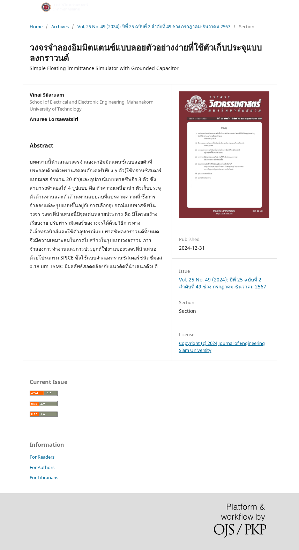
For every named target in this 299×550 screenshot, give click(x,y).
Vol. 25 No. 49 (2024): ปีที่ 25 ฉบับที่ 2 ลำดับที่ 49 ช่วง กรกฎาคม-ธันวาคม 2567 (153, 26)
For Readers (42, 457)
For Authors (42, 467)
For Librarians (44, 477)
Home (36, 26)
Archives (60, 26)
